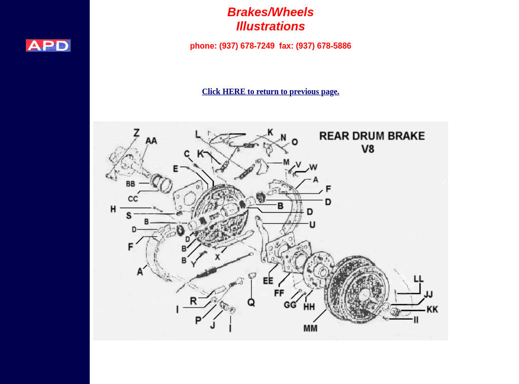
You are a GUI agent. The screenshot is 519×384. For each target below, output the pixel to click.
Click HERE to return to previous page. (271, 91)
